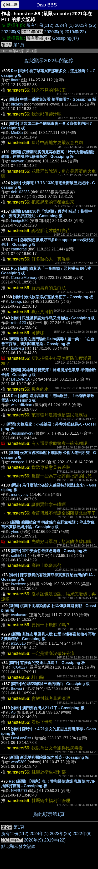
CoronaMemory (24, 278)
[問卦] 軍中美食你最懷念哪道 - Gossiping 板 (49, 551)
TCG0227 (19, 667)
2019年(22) (75, 31)
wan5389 (18, 762)
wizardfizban (21, 405)
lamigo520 (20, 221)
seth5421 (19, 556)
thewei (16, 688)
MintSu (17, 133)
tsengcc (17, 462)
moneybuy (20, 495)
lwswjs (16, 301)
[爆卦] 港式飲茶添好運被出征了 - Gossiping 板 (53, 297)
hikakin (17, 104)
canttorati (19, 249)
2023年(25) (85, 25)
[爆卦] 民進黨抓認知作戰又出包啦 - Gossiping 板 (53, 318)
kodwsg (17, 348)
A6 (13, 712)
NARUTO (19, 791)
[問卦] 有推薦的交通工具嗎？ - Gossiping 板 (47, 663)
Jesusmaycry (22, 433)
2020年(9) (53, 31)
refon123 (18, 323)
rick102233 (20, 192)
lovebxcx (18, 584)
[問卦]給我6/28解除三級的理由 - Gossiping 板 (50, 684)
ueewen (17, 161)
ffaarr (15, 80)
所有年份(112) (39, 25)
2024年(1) (64, 25)
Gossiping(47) (65, 38)
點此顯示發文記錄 (18, 846)
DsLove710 (20, 379)
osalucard (19, 615)
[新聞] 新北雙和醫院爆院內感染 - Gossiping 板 (49, 757)
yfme (15, 532)
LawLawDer (21, 738)
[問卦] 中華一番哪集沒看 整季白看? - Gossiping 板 (52, 99)
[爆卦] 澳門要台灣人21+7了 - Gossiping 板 (47, 708)
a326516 (18, 643)
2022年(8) (10, 31)
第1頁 (18, 44)
